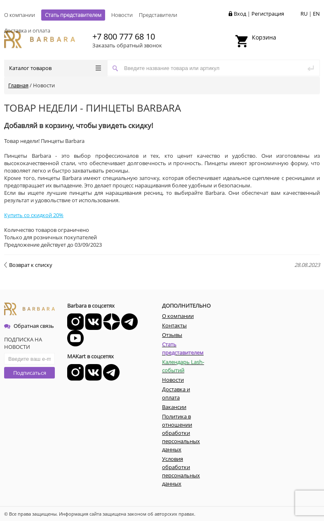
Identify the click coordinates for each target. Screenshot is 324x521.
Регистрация (267, 13)
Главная (18, 85)
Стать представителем (73, 15)
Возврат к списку (28, 265)
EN (316, 13)
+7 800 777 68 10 (123, 36)
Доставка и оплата (27, 30)
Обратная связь (29, 325)
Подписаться (29, 372)
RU (304, 13)
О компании (19, 15)
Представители (158, 15)
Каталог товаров (55, 68)
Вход (240, 13)
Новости (122, 15)
